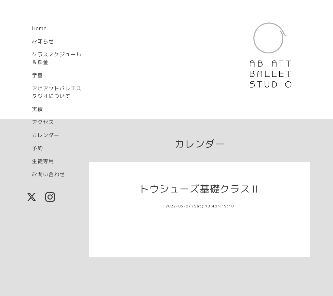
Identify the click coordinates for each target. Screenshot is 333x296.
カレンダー (46, 135)
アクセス (43, 122)
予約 (37, 148)
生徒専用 (43, 161)
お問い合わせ (48, 174)
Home (39, 28)
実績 (37, 109)
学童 (37, 75)
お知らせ (43, 41)
